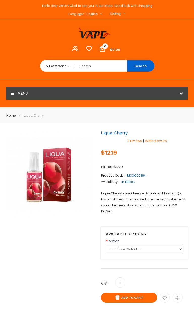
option (114, 241)
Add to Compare (178, 298)
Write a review (156, 141)
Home (11, 115)
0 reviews (134, 141)
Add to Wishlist (165, 298)
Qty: (104, 283)
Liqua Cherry (33, 115)
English (94, 14)
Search (141, 66)
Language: (76, 14)
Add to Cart (132, 297)
